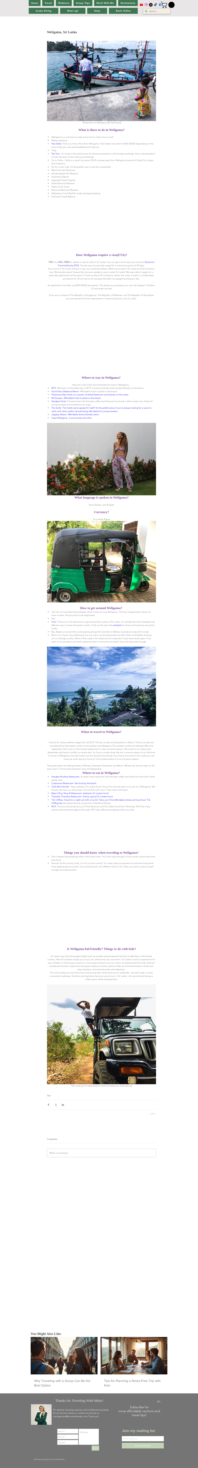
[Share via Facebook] (48, 1104)
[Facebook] (160, 5)
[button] (168, 5)
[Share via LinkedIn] (62, 1104)
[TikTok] (155, 5)
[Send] (95, 1448)
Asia (49, 1095)
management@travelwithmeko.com (70, 1416)
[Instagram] (146, 5)
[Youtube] (141, 5)
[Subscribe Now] (143, 1445)
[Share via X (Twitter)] (55, 1104)
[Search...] (156, 11)
